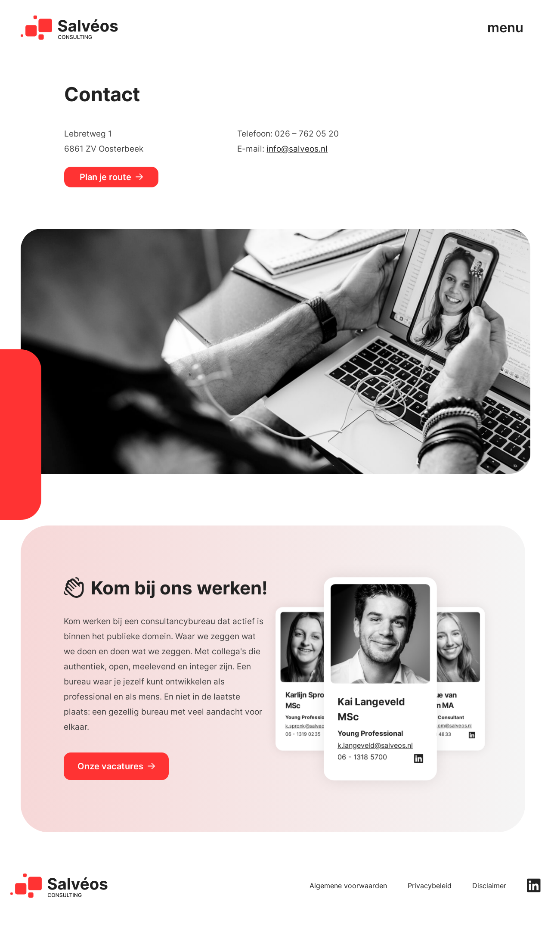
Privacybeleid (430, 886)
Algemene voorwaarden (348, 886)
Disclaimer (489, 886)
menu (505, 27)
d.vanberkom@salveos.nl (443, 725)
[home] (70, 28)
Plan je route (105, 177)
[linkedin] (534, 885)
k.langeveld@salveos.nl (375, 745)
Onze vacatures (110, 766)
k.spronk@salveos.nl (308, 725)
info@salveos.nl (297, 148)
